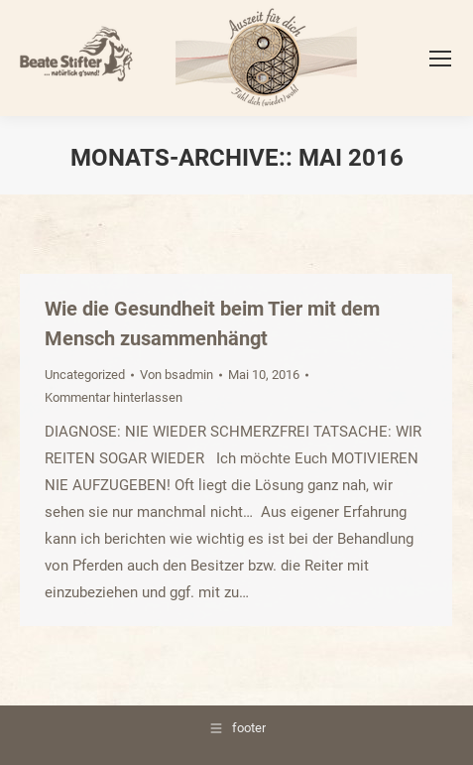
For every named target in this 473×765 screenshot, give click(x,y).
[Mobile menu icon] (440, 58)
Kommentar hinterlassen (113, 397)
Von (176, 374)
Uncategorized (85, 374)
